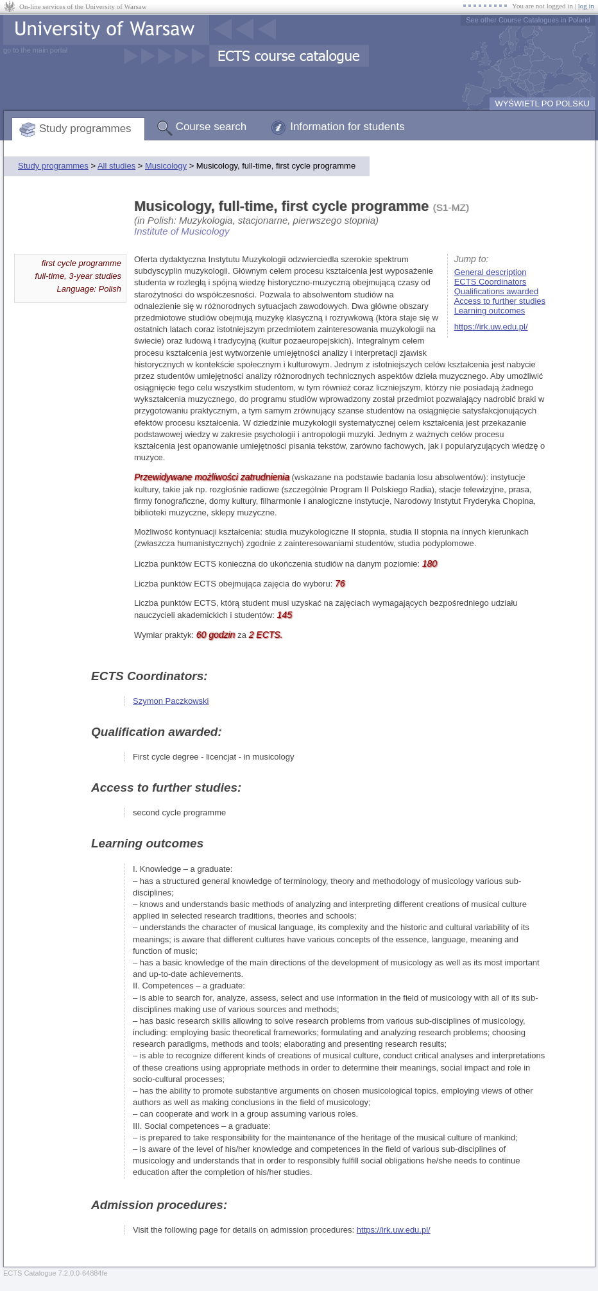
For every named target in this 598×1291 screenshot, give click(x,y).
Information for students (347, 127)
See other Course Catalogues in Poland (528, 20)
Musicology (166, 166)
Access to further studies (499, 301)
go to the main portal (35, 50)
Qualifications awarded (496, 291)
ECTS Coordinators (490, 282)
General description (490, 272)
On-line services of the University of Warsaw (83, 6)
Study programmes (85, 128)
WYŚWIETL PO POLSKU (542, 103)
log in (586, 6)
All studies (116, 166)
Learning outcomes (489, 310)
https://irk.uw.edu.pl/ (491, 326)
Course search (211, 127)
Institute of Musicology (181, 231)
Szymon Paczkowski (171, 701)
